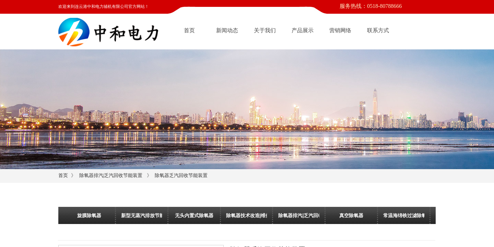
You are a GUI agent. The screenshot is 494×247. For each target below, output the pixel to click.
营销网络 (340, 30)
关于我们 (265, 30)
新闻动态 (227, 30)
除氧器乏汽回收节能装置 (181, 175)
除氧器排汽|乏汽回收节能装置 (111, 175)
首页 (189, 30)
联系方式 (378, 30)
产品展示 (303, 30)
